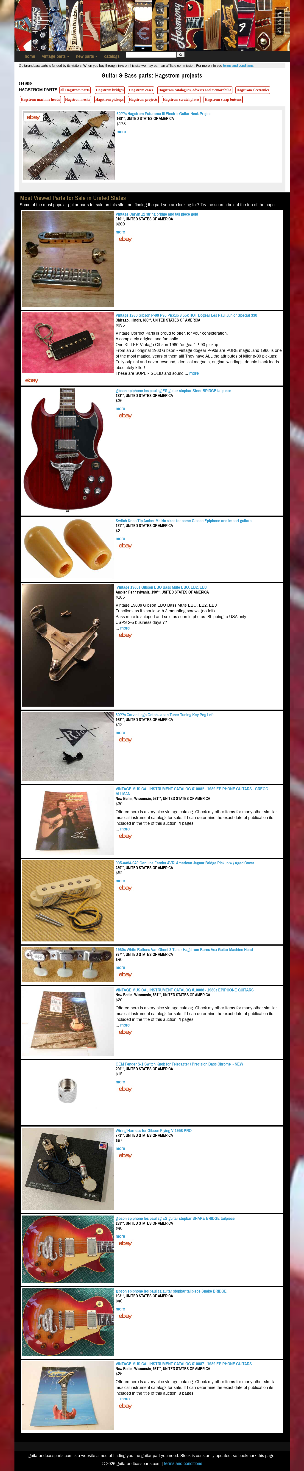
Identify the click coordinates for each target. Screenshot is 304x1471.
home (30, 56)
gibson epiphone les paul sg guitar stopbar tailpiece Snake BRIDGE (171, 1291)
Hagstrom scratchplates (181, 99)
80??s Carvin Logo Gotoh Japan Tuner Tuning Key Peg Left (165, 714)
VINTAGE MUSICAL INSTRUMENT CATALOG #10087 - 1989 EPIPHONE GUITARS (184, 1363)
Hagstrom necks (77, 99)
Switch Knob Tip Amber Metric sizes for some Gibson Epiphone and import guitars (183, 520)
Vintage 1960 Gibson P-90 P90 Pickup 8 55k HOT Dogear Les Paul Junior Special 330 (186, 315)
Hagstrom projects (143, 99)
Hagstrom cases (141, 90)
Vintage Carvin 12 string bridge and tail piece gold (157, 214)
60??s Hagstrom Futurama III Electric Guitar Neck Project (164, 113)
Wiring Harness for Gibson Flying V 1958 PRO (154, 1130)
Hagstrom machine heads (40, 99)
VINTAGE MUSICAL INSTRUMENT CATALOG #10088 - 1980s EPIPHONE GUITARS (185, 990)
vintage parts (55, 56)
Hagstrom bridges (110, 90)
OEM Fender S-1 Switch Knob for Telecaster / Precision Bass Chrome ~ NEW (179, 1064)
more (121, 132)
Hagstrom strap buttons (223, 99)
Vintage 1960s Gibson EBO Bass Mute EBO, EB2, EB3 (161, 587)
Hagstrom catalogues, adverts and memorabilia (194, 90)
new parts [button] (86, 56)
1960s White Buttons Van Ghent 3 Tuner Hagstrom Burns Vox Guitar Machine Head (184, 949)
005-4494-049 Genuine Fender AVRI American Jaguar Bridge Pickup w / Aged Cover (185, 862)
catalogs (112, 56)
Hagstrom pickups (109, 99)
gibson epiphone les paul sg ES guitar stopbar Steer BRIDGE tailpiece (173, 390)
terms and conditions (238, 65)
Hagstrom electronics (253, 90)
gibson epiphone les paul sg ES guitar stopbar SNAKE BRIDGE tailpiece (175, 1218)
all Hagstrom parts (75, 90)
